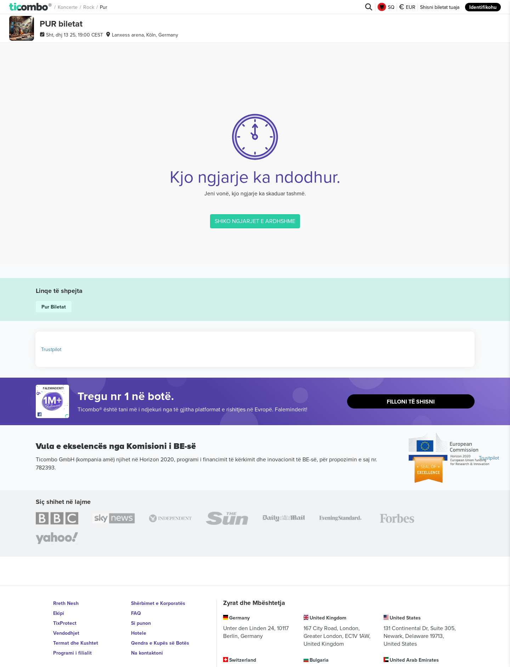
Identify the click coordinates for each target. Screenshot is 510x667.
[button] (30, 7)
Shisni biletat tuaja (439, 7)
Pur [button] (103, 7)
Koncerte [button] (68, 7)
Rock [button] (88, 7)
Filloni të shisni (411, 402)
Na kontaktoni (147, 652)
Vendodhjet (66, 633)
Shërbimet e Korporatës (158, 603)
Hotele (138, 633)
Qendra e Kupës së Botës (160, 642)
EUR (407, 7)
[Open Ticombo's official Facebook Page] (53, 414)
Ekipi (58, 613)
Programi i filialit (72, 652)
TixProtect (64, 623)
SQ (386, 7)
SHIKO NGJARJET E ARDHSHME (255, 221)
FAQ (136, 613)
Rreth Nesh (66, 603)
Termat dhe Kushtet (75, 642)
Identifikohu (483, 7)
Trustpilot (51, 349)
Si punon (141, 623)
